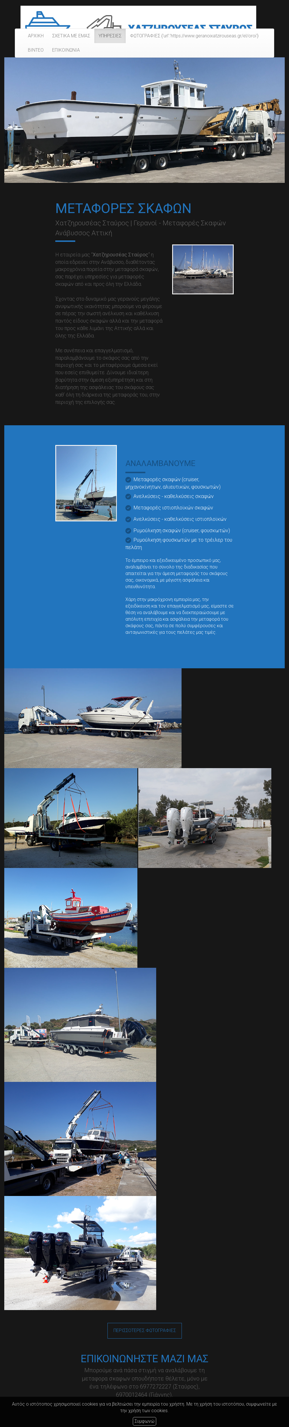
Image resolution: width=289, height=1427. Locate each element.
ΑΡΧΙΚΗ (36, 36)
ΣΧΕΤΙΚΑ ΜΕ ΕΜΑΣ (71, 36)
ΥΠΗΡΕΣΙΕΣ (110, 36)
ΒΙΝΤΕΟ (36, 50)
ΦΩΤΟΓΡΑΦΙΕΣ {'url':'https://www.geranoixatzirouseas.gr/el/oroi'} (194, 36)
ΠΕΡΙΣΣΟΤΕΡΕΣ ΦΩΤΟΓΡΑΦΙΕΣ (144, 1330)
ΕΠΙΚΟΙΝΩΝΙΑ (66, 50)
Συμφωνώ (144, 1421)
